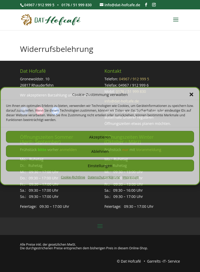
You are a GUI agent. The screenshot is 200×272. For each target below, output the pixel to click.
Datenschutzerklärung (104, 177)
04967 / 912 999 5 (134, 78)
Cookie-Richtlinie (73, 177)
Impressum (131, 177)
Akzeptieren (100, 137)
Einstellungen (100, 165)
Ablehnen (100, 151)
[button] (191, 94)
